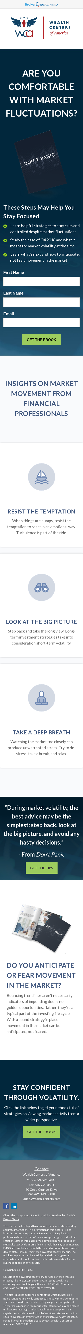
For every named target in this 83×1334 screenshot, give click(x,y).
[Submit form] (41, 339)
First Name (13, 272)
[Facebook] (6, 1206)
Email (8, 314)
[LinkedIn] (14, 1206)
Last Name (13, 293)
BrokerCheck (11, 1219)
